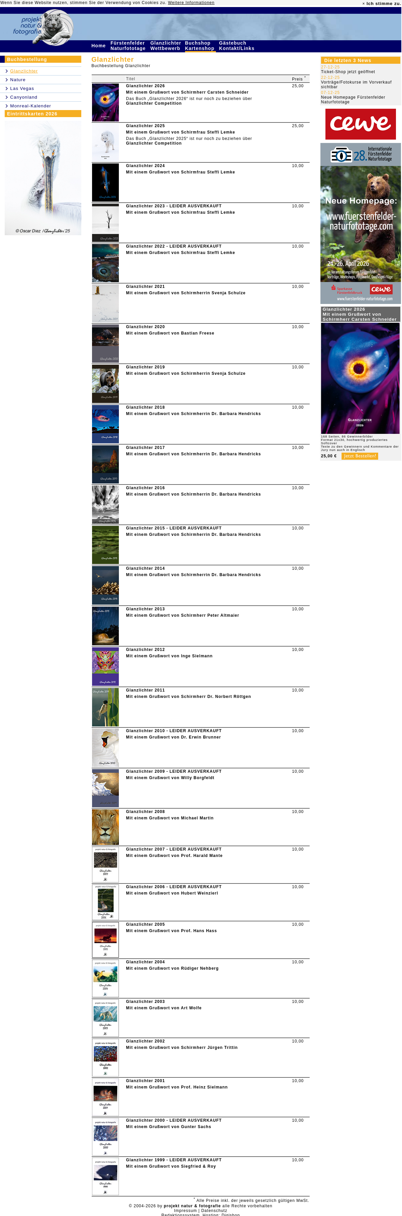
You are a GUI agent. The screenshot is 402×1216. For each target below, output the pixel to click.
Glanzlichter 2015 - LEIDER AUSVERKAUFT (174, 528)
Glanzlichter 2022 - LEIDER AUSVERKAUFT (174, 246)
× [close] (363, 3)
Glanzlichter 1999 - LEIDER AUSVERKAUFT (174, 1160)
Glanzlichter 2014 (145, 568)
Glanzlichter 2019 (145, 367)
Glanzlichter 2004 (145, 962)
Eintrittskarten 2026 (32, 113)
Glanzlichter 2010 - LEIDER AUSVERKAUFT (174, 730)
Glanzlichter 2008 (145, 811)
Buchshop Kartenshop (200, 45)
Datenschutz (214, 1210)
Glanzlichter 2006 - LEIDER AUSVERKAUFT (174, 886)
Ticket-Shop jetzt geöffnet (348, 71)
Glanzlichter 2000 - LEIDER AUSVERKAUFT (174, 1120)
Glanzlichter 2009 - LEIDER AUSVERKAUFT (174, 771)
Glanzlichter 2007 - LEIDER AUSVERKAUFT (174, 849)
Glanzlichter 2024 (145, 165)
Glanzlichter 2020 (145, 326)
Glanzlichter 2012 (145, 649)
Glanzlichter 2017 (145, 447)
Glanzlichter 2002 (145, 1041)
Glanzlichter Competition (154, 103)
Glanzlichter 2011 (145, 690)
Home (99, 45)
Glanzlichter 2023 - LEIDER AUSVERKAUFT (174, 206)
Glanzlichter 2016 (145, 488)
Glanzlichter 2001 (145, 1080)
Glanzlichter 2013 (145, 609)
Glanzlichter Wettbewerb (166, 45)
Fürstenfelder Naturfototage (128, 45)
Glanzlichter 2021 (145, 286)
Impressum (185, 1210)
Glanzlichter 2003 (145, 1001)
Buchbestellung (27, 59)
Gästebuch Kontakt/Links (237, 45)
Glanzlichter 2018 (145, 407)
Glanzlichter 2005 (145, 924)
